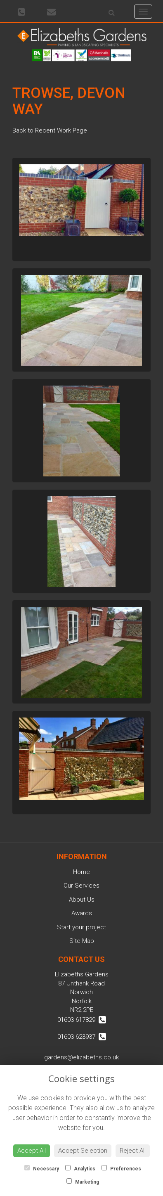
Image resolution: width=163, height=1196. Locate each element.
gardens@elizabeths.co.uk (81, 1057)
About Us (81, 899)
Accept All (31, 1150)
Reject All (133, 1150)
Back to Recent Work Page (49, 130)
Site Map (81, 941)
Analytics (80, 1168)
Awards (81, 913)
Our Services (81, 885)
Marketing (82, 1181)
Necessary (41, 1168)
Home (81, 872)
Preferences (121, 1168)
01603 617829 (81, 1019)
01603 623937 (81, 1036)
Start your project (81, 927)
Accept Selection (82, 1150)
